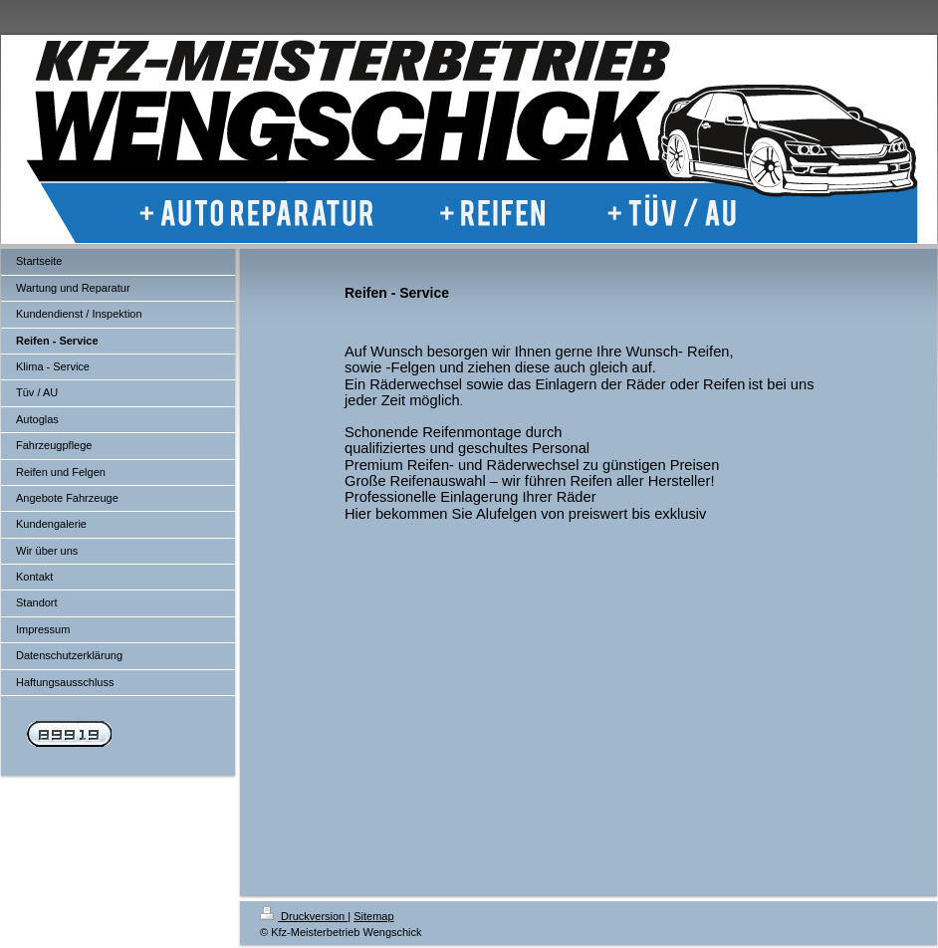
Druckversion (304, 916)
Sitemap (373, 916)
